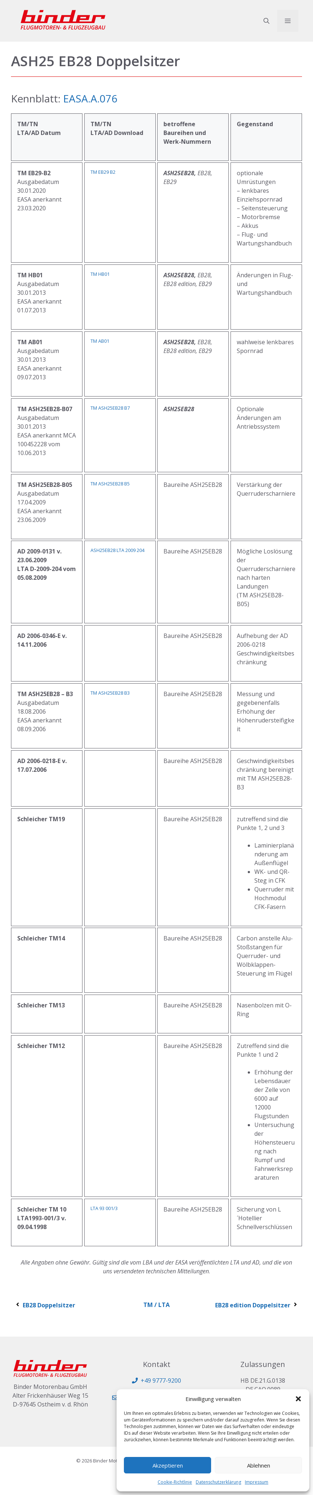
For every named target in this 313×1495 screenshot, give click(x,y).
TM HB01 (100, 274)
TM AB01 (100, 341)
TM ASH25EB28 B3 (110, 693)
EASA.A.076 (90, 98)
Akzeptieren (167, 1465)
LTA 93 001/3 (104, 1208)
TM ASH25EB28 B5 (110, 483)
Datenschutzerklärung (218, 1482)
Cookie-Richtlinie (175, 1482)
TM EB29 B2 (103, 172)
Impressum (256, 1482)
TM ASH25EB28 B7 (110, 408)
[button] (298, 1398)
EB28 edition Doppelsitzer (256, 1305)
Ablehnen (258, 1465)
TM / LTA (156, 1305)
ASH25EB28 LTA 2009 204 (117, 550)
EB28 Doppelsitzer (45, 1305)
